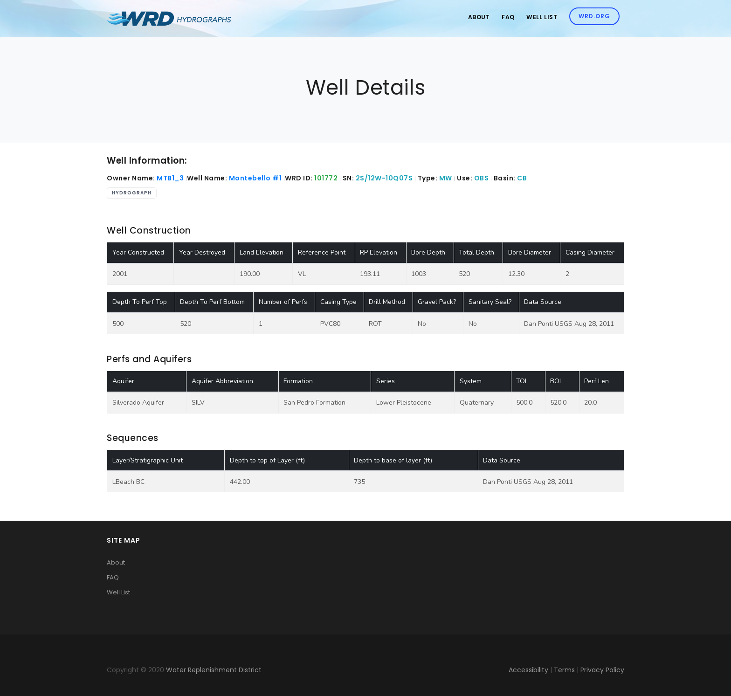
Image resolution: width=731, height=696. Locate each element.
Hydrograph (132, 192)
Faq (503, 18)
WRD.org (593, 17)
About (472, 18)
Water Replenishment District (214, 670)
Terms (564, 670)
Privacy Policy (602, 670)
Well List (539, 18)
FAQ (113, 577)
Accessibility (528, 670)
